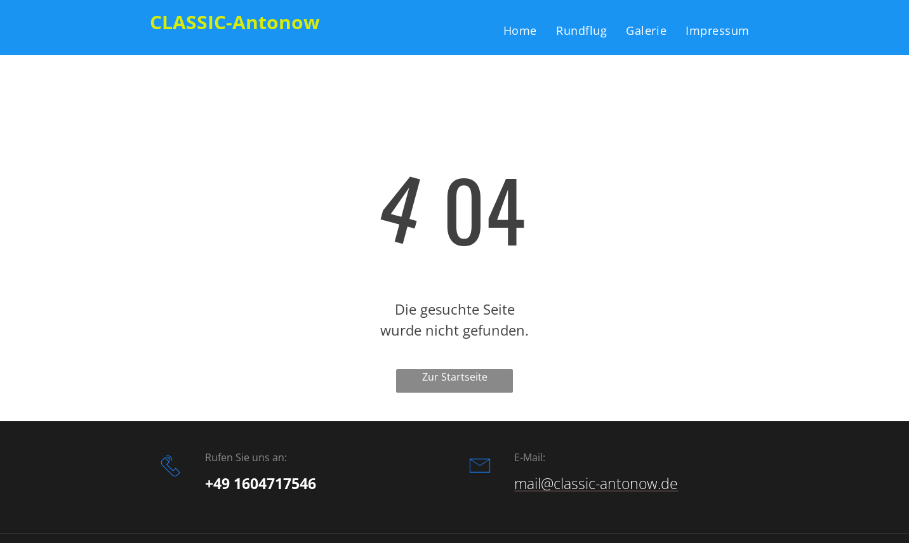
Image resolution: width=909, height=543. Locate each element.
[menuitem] (520, 30)
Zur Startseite (455, 377)
